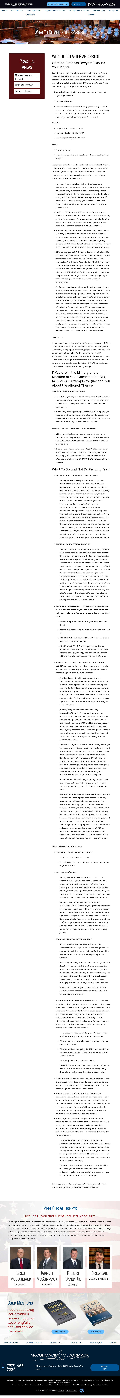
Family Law (113, 14)
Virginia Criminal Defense (55, 14)
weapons (100, 983)
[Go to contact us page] (50, 5)
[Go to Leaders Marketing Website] (82, 1393)
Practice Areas (57, 1343)
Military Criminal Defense (79, 14)
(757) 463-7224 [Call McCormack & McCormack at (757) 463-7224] (97, 6)
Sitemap (61, 1393)
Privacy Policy (71, 1393)
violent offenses (65, 215)
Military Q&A (96, 1343)
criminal (81, 1187)
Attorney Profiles (34, 14)
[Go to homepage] (19, 6)
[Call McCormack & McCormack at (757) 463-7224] (3, 1367)
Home (4, 14)
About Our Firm (17, 14)
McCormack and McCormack (79, 1184)
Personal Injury (99, 14)
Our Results (31, 18)
